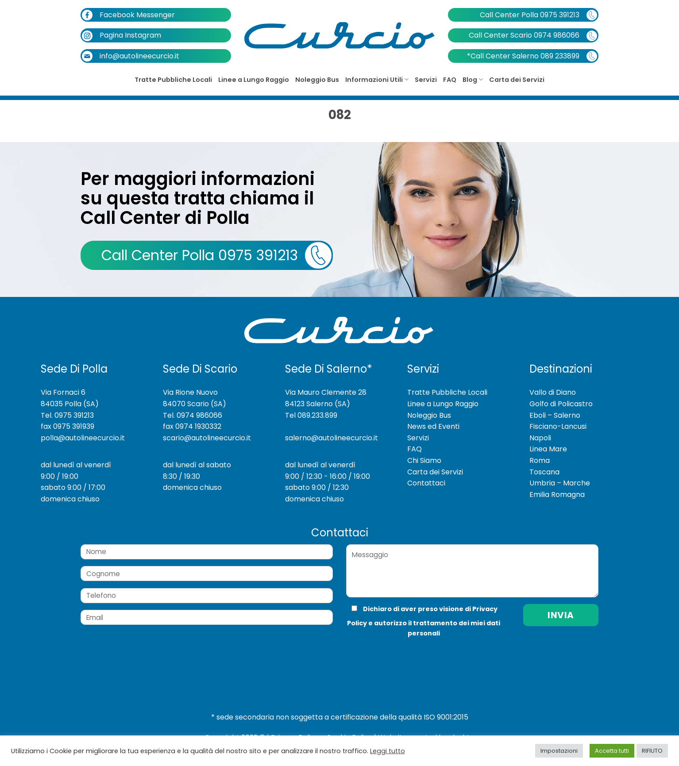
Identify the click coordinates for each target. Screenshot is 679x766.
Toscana (544, 472)
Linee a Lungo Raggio (253, 79)
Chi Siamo (424, 460)
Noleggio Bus (317, 79)
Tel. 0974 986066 (192, 415)
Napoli (540, 438)
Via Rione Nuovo (190, 392)
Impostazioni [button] (559, 751)
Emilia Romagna (557, 494)
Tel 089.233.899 (311, 415)
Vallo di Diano (552, 392)
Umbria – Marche (559, 483)
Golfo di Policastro (561, 404)
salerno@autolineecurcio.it (331, 438)
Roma (539, 460)
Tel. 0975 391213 (67, 415)
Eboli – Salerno (554, 415)
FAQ (449, 79)
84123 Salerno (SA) (317, 404)
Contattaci (426, 483)
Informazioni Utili (377, 79)
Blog (473, 79)
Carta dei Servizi (516, 79)
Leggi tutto (387, 751)
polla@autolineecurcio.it (83, 438)
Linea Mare (548, 449)
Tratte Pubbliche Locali (173, 79)
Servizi (426, 79)
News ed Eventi (433, 426)
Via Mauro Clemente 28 (326, 392)
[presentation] (405, 656)
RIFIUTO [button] (652, 751)
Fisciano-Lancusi (557, 426)
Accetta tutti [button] (612, 751)
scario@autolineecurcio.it (207, 438)
